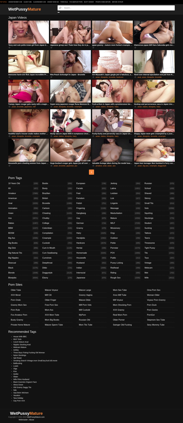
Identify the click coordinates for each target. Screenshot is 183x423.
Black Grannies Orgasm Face (25, 382)
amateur (99, 166)
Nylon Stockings (19, 355)
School (159, 188)
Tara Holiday (18, 398)
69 (23, 188)
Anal (23, 203)
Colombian (57, 228)
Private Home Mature (103, 2)
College (57, 223)
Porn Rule (64, 2)
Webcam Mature (19, 347)
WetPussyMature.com (36, 417)
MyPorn (82, 315)
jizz (76, 166)
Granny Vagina (85, 295)
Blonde (23, 272)
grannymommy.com (15, 2)
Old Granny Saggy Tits (22, 387)
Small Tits (159, 203)
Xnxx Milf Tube (119, 295)
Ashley (16, 350)
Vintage (159, 262)
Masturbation (125, 213)
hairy (116, 107)
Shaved (159, 193)
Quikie (15, 374)
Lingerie (125, 203)
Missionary (125, 228)
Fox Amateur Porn (76, 2)
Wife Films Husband (21, 379)
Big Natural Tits (23, 252)
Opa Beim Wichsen (21, 393)
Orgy (125, 233)
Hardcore (91, 243)
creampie (78, 107)
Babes (23, 223)
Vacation (16, 395)
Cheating (57, 213)
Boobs (57, 183)
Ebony (57, 277)
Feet (91, 193)
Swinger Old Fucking (122, 325)
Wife (159, 277)
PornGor (151, 315)
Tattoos (159, 233)
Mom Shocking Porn (122, 305)
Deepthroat (57, 262)
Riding (125, 272)
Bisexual (23, 262)
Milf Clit (48, 295)
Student (159, 223)
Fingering (91, 208)
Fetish (91, 203)
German (91, 223)
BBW (23, 228)
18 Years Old (23, 183)
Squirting (159, 213)
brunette (112, 77)
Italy (15, 390)
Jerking (125, 183)
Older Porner (119, 320)
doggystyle (162, 166)
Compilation (57, 233)
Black (23, 267)
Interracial (91, 272)
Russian (159, 183)
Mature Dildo (84, 300)
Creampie (57, 238)
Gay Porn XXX (19, 401)
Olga (15, 369)
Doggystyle (57, 272)
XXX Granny (118, 310)
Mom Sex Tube (120, 290)
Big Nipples (23, 257)
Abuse (31, 420)
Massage (125, 208)
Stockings (159, 218)
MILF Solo (17, 339)
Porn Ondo (16, 300)
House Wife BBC (20, 337)
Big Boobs (23, 243)
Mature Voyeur (117, 2)
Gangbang (91, 213)
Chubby (57, 218)
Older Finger (50, 300)
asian (98, 77)
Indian (91, 267)
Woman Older (153, 295)
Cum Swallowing (57, 252)
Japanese (91, 277)
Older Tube (16, 290)
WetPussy (24, 9)
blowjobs (104, 77)
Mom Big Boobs (52, 320)
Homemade (91, 252)
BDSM (23, 233)
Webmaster (23, 420)
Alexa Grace (18, 385)
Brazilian (57, 193)
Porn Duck (152, 305)
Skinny (159, 198)
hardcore (119, 77)
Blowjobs (23, 277)
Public (125, 257)
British (57, 198)
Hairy (91, 233)
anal (139, 77)
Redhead (125, 267)
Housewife (91, 257)
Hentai (91, 247)
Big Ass (23, 238)
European (91, 183)
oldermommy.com (39, 2)
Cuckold (57, 243)
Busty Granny (89, 2)
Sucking (159, 228)
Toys (159, 257)
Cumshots (57, 257)
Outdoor (125, 238)
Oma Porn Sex (153, 290)
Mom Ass (49, 310)
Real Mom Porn (120, 315)
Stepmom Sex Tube (156, 320)
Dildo (57, 267)
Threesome (159, 243)
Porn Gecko (152, 310)
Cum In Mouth (57, 247)
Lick (125, 198)
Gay (91, 218)
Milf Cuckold (84, 310)
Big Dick (23, 247)
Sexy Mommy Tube (155, 325)
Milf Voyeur (118, 300)
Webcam (159, 267)
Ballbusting (17, 363)
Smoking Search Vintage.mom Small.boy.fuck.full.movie (35, 361)
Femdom (91, 198)
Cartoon (57, 208)
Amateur (23, 193)
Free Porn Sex (51, 305)
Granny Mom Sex (53, 2)
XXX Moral (15, 295)
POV (125, 252)
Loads (15, 366)
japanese (28, 107)
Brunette (57, 203)
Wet (159, 272)
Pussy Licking (125, 262)
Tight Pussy (159, 247)
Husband (91, 262)
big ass (145, 166)
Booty (57, 188)
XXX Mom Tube (52, 315)
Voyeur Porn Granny (156, 300)
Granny (91, 228)
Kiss (15, 371)
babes (103, 107)
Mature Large (85, 290)
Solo (159, 208)
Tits (159, 252)
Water (15, 377)
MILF (125, 223)
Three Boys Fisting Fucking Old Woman (29, 353)
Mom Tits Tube (85, 325)
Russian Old (84, 320)
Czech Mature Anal (20, 342)
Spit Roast (17, 358)
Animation (23, 208)
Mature (125, 218)
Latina (125, 188)
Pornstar (125, 247)
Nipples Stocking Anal (21, 345)
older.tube (28, 2)
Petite (125, 243)
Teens (159, 238)
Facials (91, 188)
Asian (23, 213)
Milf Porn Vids (85, 305)
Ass (23, 218)
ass (114, 166)
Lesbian (125, 193)
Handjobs (91, 238)
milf (34, 107)
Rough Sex (125, 277)
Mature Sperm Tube (54, 325)
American (23, 198)
